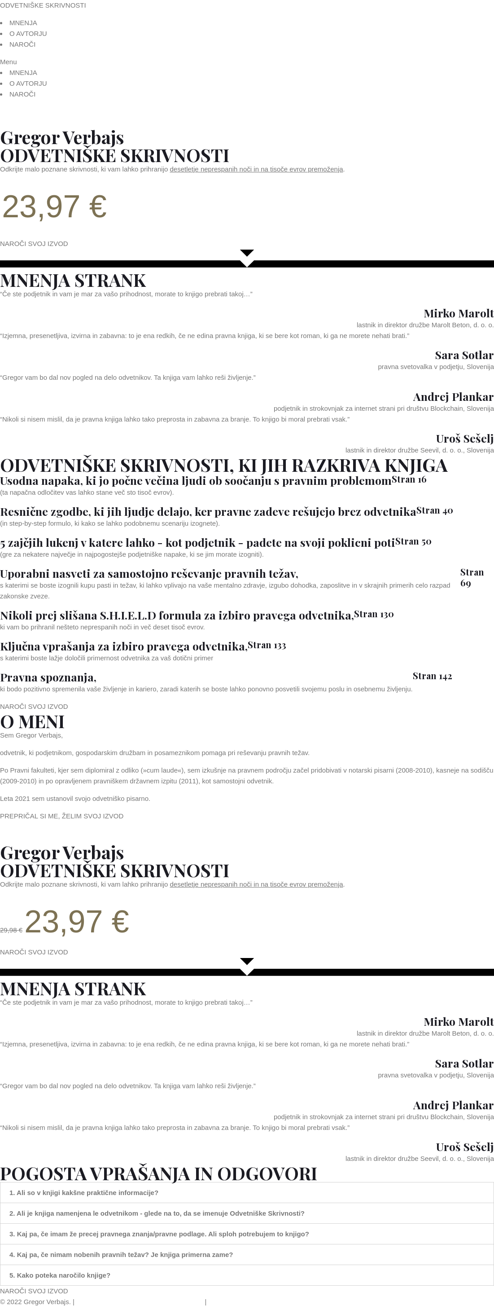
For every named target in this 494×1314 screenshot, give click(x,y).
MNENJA (23, 22)
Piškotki (220, 1301)
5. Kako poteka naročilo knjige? (59, 1275)
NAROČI (22, 44)
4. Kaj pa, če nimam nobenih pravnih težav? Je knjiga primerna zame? (121, 1254)
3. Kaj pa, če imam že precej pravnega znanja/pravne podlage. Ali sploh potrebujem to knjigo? (159, 1234)
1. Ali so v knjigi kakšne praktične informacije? (83, 1192)
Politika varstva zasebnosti (163, 1301)
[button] (247, 62)
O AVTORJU (28, 33)
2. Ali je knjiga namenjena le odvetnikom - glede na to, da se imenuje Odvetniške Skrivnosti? (157, 1213)
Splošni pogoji (97, 1301)
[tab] (247, 1192)
